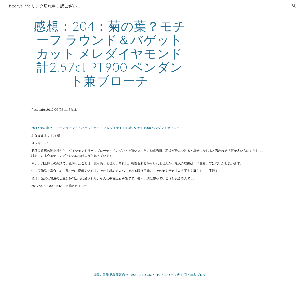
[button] (294, 6)
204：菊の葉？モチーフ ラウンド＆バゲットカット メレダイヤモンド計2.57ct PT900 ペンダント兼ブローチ (107, 128)
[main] (110, 53)
